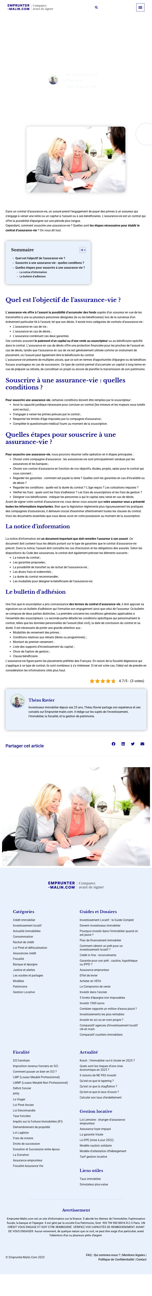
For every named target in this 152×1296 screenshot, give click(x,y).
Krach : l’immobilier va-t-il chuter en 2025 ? (107, 1060)
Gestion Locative (24, 992)
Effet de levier (88, 975)
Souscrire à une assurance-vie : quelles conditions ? (49, 263)
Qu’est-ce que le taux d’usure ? (99, 1092)
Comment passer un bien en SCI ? (35, 1071)
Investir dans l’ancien (93, 992)
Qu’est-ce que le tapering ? (97, 1081)
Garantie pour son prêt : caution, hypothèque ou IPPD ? (108, 962)
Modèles (18, 981)
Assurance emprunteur (94, 970)
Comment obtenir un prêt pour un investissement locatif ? (101, 947)
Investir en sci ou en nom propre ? (101, 1020)
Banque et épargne (79, 33)
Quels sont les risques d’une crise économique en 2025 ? (101, 1068)
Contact (141, 1259)
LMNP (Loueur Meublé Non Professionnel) (40, 1082)
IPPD (16, 1094)
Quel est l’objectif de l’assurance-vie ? (40, 258)
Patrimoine (20, 986)
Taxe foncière (22, 1116)
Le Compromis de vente (95, 986)
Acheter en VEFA (90, 981)
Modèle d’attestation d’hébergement (103, 1151)
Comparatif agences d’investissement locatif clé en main (109, 1027)
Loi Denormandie (24, 1110)
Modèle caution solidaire (96, 1145)
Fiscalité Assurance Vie (28, 1166)
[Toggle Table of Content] (81, 250)
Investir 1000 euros (92, 1003)
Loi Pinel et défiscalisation (30, 947)
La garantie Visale (91, 1134)
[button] (96, 7)
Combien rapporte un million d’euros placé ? (108, 1009)
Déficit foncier (22, 1088)
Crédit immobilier (24, 920)
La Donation (21, 1155)
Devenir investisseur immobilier (100, 925)
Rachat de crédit (23, 942)
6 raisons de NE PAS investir (98, 1075)
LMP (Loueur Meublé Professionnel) (36, 1077)
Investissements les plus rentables (102, 1014)
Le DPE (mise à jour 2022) (97, 1140)
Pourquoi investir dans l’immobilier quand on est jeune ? (109, 933)
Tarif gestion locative (93, 1156)
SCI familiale (21, 1060)
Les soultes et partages (28, 975)
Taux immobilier (90, 1179)
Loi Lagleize (21, 1132)
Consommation (23, 936)
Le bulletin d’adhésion (33, 276)
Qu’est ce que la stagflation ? (98, 1086)
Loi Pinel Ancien (23, 1105)
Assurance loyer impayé (95, 1129)
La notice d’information (33, 272)
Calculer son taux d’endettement (100, 1097)
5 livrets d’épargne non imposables (102, 997)
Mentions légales (133, 1255)
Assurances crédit (24, 953)
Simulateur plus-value (94, 1184)
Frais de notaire (23, 1138)
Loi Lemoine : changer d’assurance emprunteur (102, 1121)
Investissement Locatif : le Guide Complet (107, 920)
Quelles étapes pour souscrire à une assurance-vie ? (50, 267)
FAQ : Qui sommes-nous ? (103, 1255)
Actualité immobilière (26, 931)
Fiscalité (18, 959)
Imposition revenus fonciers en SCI (35, 1066)
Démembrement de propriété (31, 1127)
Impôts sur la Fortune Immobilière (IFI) (38, 1121)
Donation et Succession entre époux (36, 1149)
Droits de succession (26, 1143)
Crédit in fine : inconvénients (98, 955)
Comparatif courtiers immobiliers (101, 1034)
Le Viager (19, 1099)
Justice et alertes (24, 970)
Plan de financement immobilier (100, 940)
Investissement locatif (27, 925)
